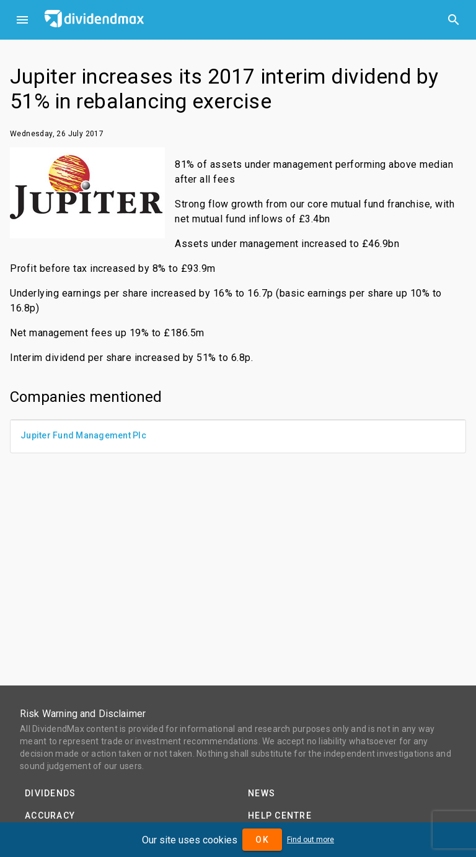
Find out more (310, 839)
